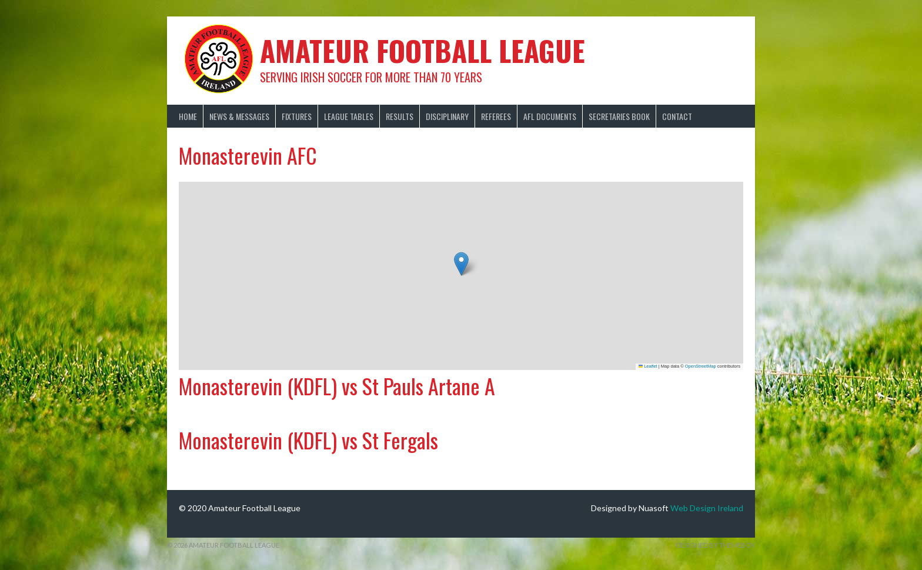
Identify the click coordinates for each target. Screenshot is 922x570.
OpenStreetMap (700, 366)
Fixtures (297, 116)
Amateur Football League (422, 50)
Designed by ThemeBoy (715, 545)
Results (399, 116)
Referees (496, 116)
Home (188, 116)
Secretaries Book (619, 116)
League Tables (348, 116)
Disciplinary (447, 116)
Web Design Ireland (706, 508)
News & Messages (239, 116)
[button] (461, 264)
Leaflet (648, 366)
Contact (677, 116)
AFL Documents (549, 116)
